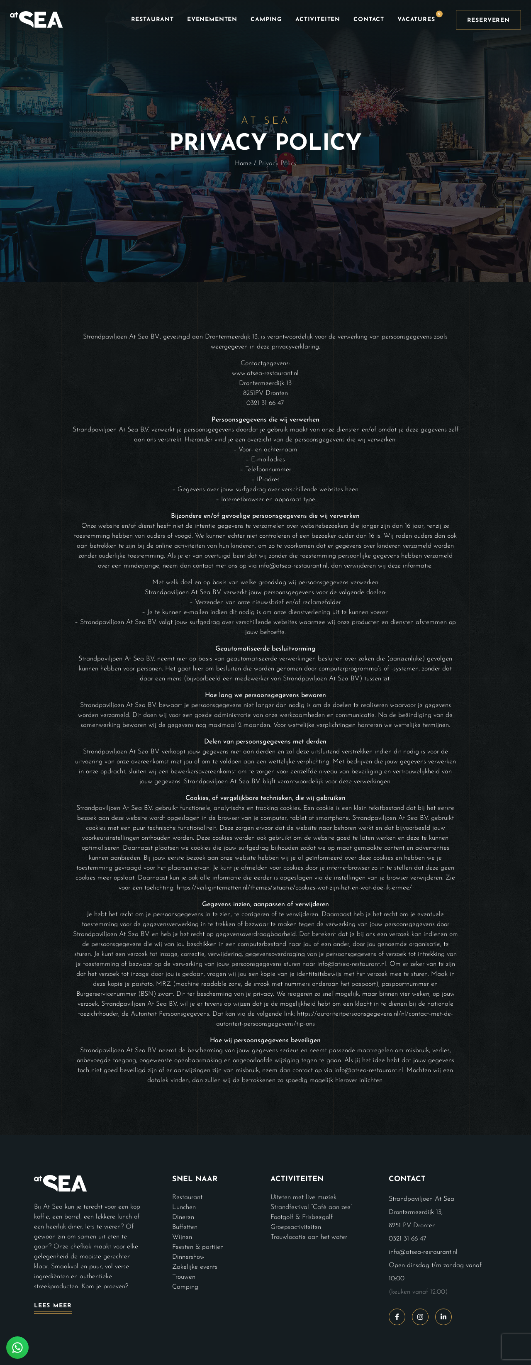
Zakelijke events (194, 1267)
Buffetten (184, 1227)
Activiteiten (317, 20)
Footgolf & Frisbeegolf (301, 1217)
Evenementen (212, 20)
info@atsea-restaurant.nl (423, 1252)
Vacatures (420, 16)
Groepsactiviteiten (295, 1227)
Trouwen (183, 1277)
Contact (368, 20)
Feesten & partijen (198, 1247)
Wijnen (182, 1237)
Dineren (183, 1217)
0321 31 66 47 (407, 1239)
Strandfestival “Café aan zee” (311, 1207)
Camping (266, 20)
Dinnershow (188, 1257)
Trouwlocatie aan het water (308, 1237)
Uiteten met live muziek (303, 1197)
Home (243, 163)
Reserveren (488, 20)
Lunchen (184, 1207)
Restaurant (152, 20)
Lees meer (53, 1306)
